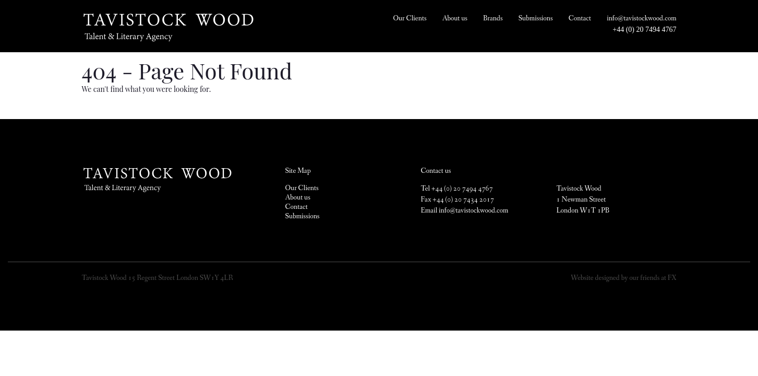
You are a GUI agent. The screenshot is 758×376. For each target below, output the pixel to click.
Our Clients (409, 18)
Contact (580, 18)
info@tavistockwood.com (641, 18)
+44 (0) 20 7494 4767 (644, 29)
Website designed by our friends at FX (623, 278)
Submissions (536, 18)
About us (454, 18)
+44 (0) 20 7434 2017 (463, 199)
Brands (493, 18)
